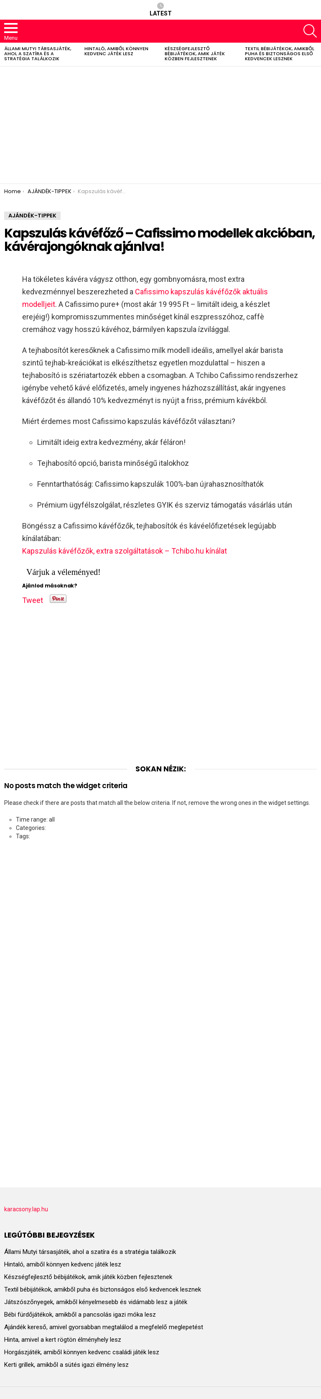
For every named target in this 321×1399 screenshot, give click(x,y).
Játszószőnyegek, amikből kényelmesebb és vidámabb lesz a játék (95, 1302)
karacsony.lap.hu (26, 1209)
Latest (161, 10)
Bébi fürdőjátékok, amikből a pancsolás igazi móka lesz (80, 1314)
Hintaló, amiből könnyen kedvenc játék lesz (116, 51)
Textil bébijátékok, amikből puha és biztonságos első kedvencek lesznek (279, 53)
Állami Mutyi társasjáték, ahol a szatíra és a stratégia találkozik (37, 53)
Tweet (32, 599)
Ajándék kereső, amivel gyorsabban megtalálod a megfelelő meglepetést (103, 1327)
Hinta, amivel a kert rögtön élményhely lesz (62, 1339)
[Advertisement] (160, 125)
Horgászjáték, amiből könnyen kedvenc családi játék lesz (81, 1352)
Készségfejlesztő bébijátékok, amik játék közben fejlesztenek (195, 53)
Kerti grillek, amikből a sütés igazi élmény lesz (66, 1364)
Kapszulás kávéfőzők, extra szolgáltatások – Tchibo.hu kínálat (124, 550)
